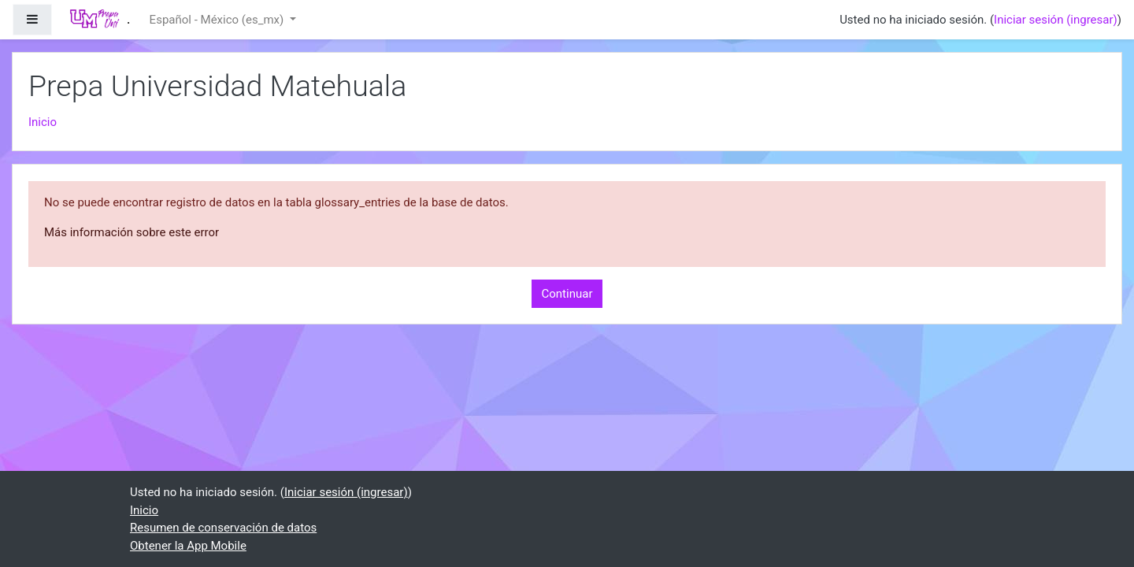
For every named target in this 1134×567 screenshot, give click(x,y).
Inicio (42, 122)
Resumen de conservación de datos (223, 528)
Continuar (567, 294)
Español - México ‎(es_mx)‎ (218, 20)
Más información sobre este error (131, 232)
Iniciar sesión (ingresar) (1055, 20)
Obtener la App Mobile (188, 546)
